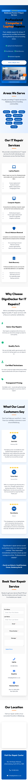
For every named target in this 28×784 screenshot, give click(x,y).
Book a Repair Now (14, 62)
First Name (7, 609)
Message (13, 638)
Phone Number (13, 631)
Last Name (7, 616)
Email (13, 624)
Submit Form (9, 649)
